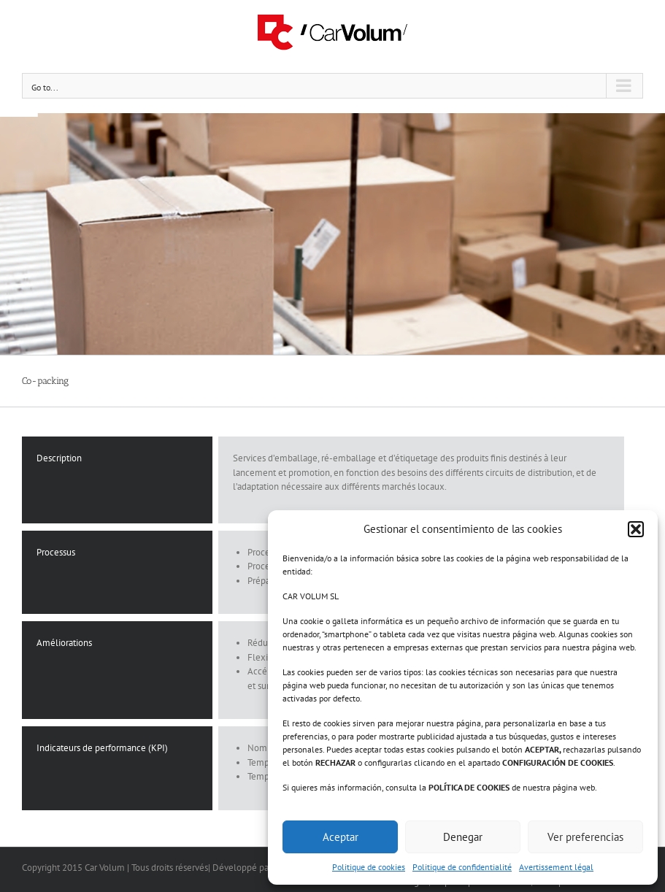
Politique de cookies (368, 866)
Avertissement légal (556, 866)
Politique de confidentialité (462, 866)
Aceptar (340, 837)
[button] (636, 529)
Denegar (463, 837)
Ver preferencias (585, 837)
